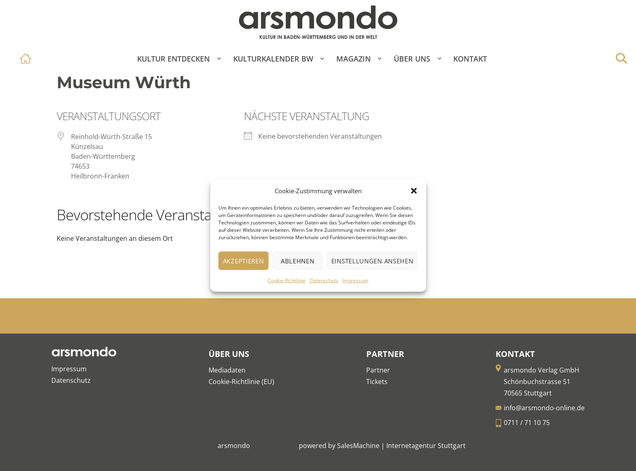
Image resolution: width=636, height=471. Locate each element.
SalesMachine (358, 445)
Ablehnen (298, 261)
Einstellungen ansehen (372, 261)
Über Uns (412, 59)
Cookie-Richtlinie (286, 280)
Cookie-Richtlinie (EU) (241, 381)
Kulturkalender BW (273, 59)
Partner (378, 370)
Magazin (353, 59)
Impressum (355, 280)
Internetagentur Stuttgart (426, 445)
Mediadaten (227, 370)
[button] (414, 191)
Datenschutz (324, 280)
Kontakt (470, 59)
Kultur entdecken (173, 59)
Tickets (377, 381)
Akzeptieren (243, 261)
